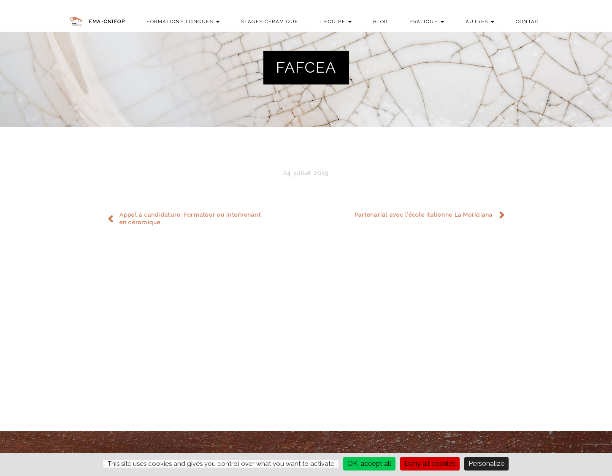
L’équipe (336, 21)
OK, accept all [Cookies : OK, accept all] (369, 464)
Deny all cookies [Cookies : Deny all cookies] (429, 464)
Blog (380, 21)
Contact (529, 21)
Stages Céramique (269, 21)
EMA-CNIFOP (107, 21)
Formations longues (182, 21)
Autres (480, 21)
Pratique (426, 21)
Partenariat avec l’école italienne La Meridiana (424, 215)
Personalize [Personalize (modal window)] (486, 464)
